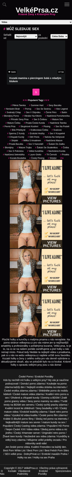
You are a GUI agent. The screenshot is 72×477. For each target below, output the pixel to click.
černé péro (50, 112)
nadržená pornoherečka (57, 116)
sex (38, 436)
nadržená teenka (57, 123)
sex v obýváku (32, 112)
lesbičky (34, 411)
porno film (52, 415)
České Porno (26, 376)
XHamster (27, 432)
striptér (14, 140)
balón (63, 112)
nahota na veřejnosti (53, 137)
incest (17, 408)
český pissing (36, 158)
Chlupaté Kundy (16, 137)
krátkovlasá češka (38, 130)
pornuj (27, 109)
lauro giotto (34, 154)
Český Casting (22, 425)
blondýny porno (10, 116)
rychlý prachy (51, 404)
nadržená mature (53, 140)
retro (55, 432)
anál (38, 443)
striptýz (52, 158)
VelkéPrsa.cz (37, 12)
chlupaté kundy (31, 397)
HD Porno (63, 425)
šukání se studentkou (46, 147)
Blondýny (8, 147)
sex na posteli (61, 126)
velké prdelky (45, 439)
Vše (62, 158)
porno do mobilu (59, 390)
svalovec (57, 130)
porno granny (12, 401)
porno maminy (41, 401)
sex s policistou (15, 151)
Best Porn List (35, 450)
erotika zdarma (20, 390)
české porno (16, 447)
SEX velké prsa (13, 454)
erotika (40, 387)
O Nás (2, 472)
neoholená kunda (56, 151)
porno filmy (28, 418)
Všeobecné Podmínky (23, 472)
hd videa (25, 415)
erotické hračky (36, 133)
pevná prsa (9, 126)
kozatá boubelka (17, 158)
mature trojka (24, 147)
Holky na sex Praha (44, 457)
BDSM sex (19, 404)
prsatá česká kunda (34, 123)
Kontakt (12, 471)
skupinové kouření (28, 126)
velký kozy (11, 439)
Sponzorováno (63, 471)
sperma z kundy (16, 133)
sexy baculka (54, 105)
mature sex (57, 119)
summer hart (36, 105)
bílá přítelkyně (17, 130)
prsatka (64, 154)
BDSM (55, 397)
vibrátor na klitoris (32, 116)
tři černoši (51, 154)
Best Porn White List (14, 450)
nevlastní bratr (12, 109)
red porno (48, 418)
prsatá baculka (15, 144)
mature (24, 394)
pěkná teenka (18, 105)
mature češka (13, 123)
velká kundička (35, 151)
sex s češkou (39, 119)
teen (12, 436)
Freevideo (45, 447)
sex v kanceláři (35, 144)
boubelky (47, 408)
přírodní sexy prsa (18, 119)
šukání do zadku (56, 144)
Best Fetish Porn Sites (57, 450)
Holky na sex (24, 457)
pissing (46, 126)
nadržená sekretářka (13, 154)
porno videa (55, 429)
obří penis (33, 137)
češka (65, 147)
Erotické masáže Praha (54, 454)
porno (33, 383)
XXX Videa (27, 429)
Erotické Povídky (44, 376)
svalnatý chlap (13, 112)
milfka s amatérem (31, 140)
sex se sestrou (43, 109)
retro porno (60, 394)
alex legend (61, 109)
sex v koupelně (56, 133)
